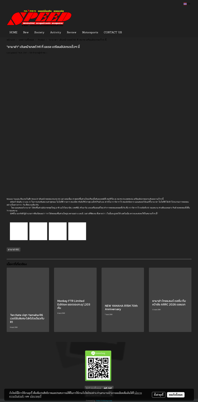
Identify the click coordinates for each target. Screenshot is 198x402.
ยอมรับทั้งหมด (176, 394)
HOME (13, 32)
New (26, 32)
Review (71, 32)
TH (187, 4)
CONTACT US (113, 32)
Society (39, 32)
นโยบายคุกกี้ (35, 396)
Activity (55, 32)
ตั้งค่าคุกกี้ (158, 394)
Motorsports (90, 32)
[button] (129, 32)
